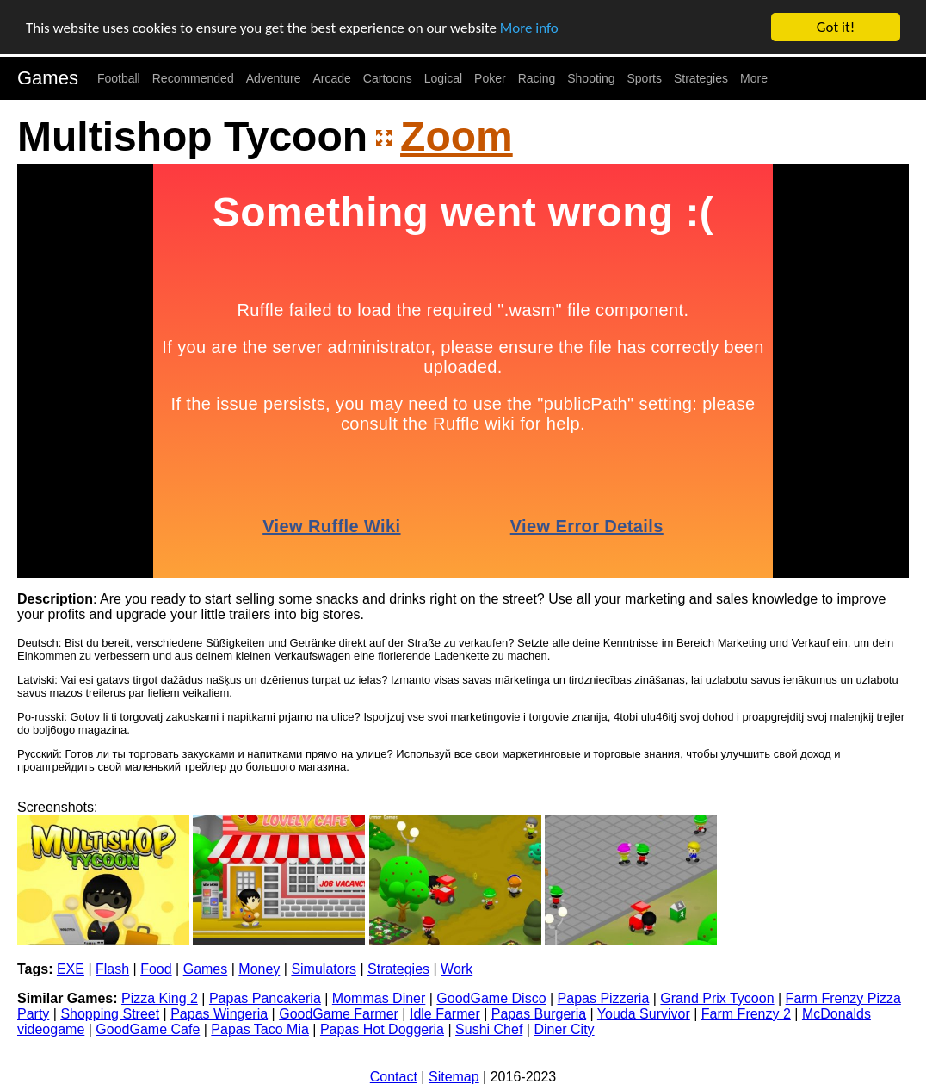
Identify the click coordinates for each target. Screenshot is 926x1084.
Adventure (273, 78)
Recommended (193, 78)
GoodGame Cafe (148, 1029)
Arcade (332, 78)
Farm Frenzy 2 (746, 1014)
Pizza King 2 (159, 998)
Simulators (323, 969)
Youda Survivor (643, 1014)
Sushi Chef (488, 1029)
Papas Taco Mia (260, 1029)
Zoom (456, 136)
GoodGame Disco (491, 998)
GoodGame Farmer (338, 1014)
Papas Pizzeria (604, 998)
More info (529, 27)
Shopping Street (109, 1014)
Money (259, 969)
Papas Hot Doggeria (382, 1029)
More (754, 78)
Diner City (564, 1029)
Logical (443, 78)
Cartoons (387, 78)
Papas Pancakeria (265, 998)
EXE (70, 969)
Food (155, 969)
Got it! (836, 27)
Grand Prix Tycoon (717, 998)
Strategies (701, 78)
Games (47, 78)
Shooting (590, 78)
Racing (537, 78)
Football (118, 78)
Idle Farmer (445, 1014)
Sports (644, 78)
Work (456, 969)
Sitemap (454, 1076)
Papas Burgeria (538, 1014)
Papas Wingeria (219, 1014)
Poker (490, 78)
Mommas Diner (378, 998)
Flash (112, 969)
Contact (393, 1076)
